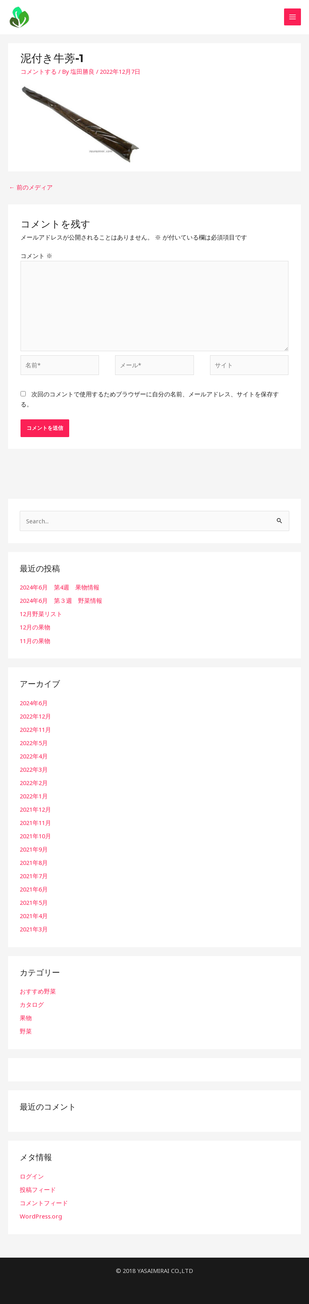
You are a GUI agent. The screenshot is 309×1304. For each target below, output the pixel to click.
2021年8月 (34, 862)
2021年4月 (34, 914)
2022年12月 (35, 716)
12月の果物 (35, 627)
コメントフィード (44, 1201)
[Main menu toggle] (292, 18)
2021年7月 (34, 875)
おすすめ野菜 (38, 990)
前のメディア (31, 189)
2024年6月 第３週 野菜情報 (61, 601)
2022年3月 (34, 769)
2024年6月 (34, 703)
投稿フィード (38, 1188)
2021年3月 (34, 928)
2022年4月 (34, 756)
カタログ (32, 1003)
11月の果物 (35, 641)
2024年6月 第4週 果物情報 (59, 588)
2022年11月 (35, 729)
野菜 (26, 1030)
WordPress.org (40, 1214)
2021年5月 (34, 902)
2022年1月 (34, 796)
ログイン (32, 1175)
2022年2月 (34, 782)
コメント (36, 257)
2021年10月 (35, 835)
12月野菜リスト (41, 614)
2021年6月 (34, 888)
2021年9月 (34, 848)
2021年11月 (35, 822)
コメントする (39, 73)
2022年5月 (34, 743)
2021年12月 (35, 809)
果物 (26, 1016)
